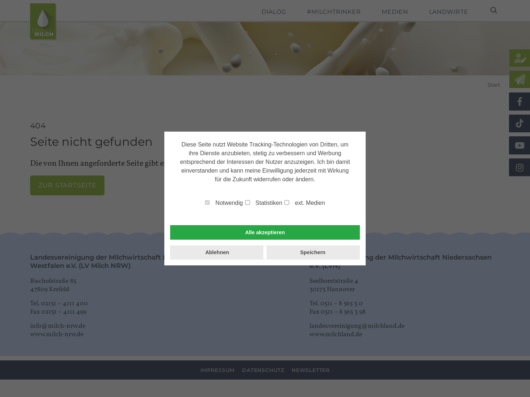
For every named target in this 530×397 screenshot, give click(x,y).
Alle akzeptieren (265, 232)
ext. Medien (304, 203)
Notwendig (224, 203)
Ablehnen (217, 252)
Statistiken (263, 203)
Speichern (312, 252)
